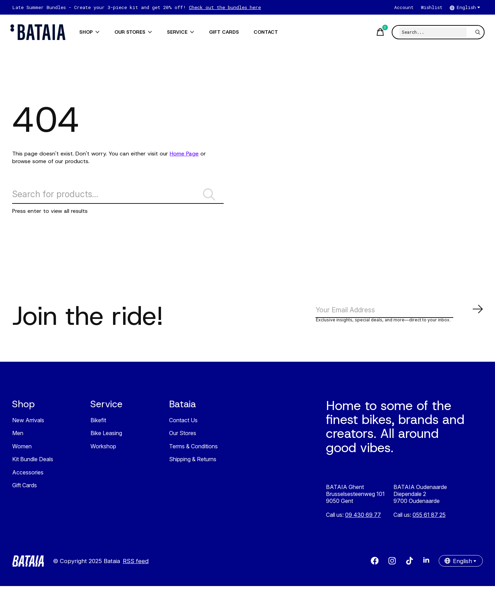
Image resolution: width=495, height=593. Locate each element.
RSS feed (136, 567)
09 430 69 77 (363, 521)
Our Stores (182, 440)
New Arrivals (28, 427)
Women (22, 453)
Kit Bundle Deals (32, 466)
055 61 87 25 (429, 521)
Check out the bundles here (225, 7)
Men (17, 440)
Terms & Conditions (193, 453)
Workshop (103, 453)
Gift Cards (24, 492)
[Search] (431, 32)
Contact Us (183, 427)
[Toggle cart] (378, 32)
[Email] (399, 316)
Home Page (184, 153)
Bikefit (98, 427)
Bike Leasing (106, 440)
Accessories (27, 479)
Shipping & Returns (192, 466)
